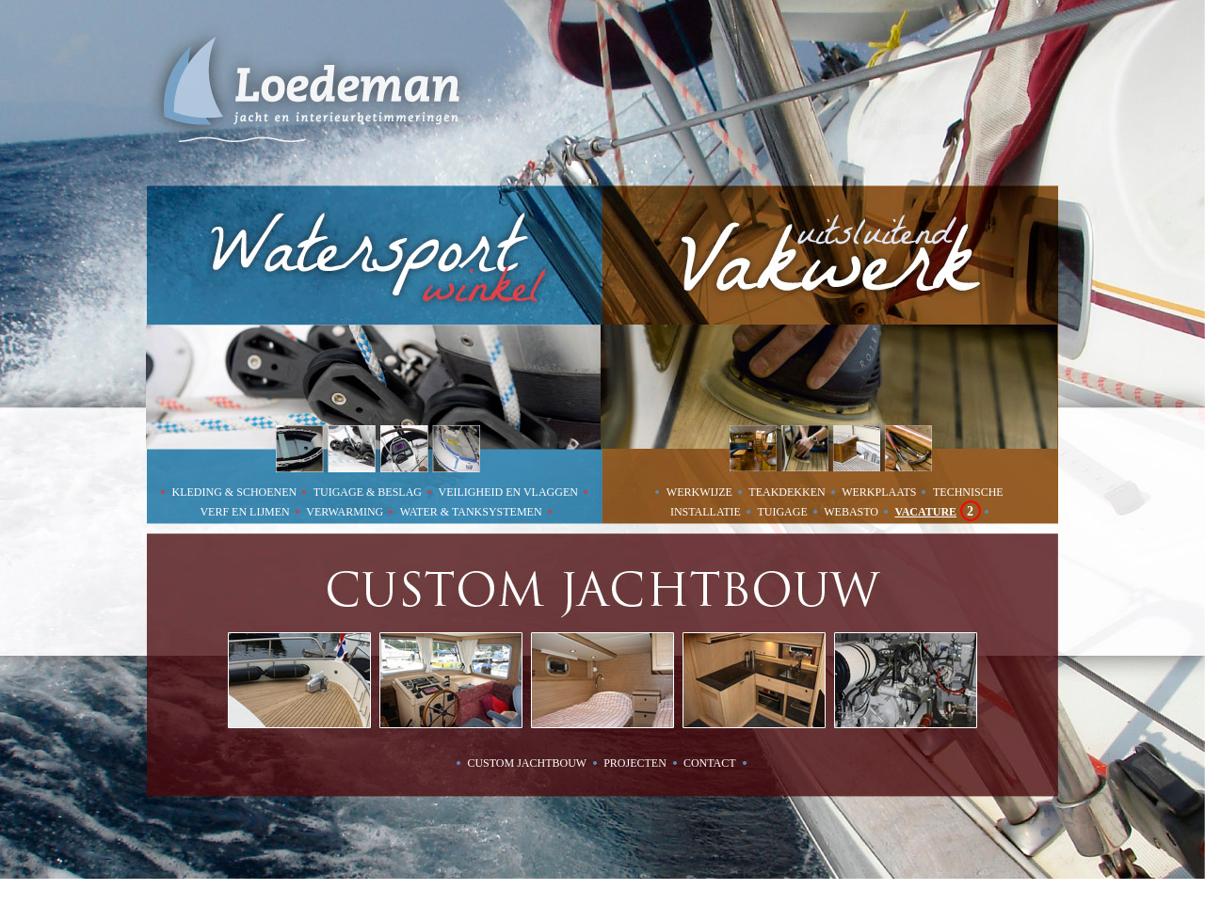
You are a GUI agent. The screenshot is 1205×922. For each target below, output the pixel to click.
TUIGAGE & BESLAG (369, 492)
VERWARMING (346, 511)
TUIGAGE (783, 511)
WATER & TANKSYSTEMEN (472, 511)
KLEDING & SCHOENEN (236, 492)
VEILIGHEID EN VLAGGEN (510, 492)
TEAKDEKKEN (787, 492)
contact (709, 763)
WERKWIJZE (701, 492)
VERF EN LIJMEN (246, 511)
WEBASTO (852, 511)
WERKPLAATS (880, 492)
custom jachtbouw (526, 763)
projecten (635, 763)
